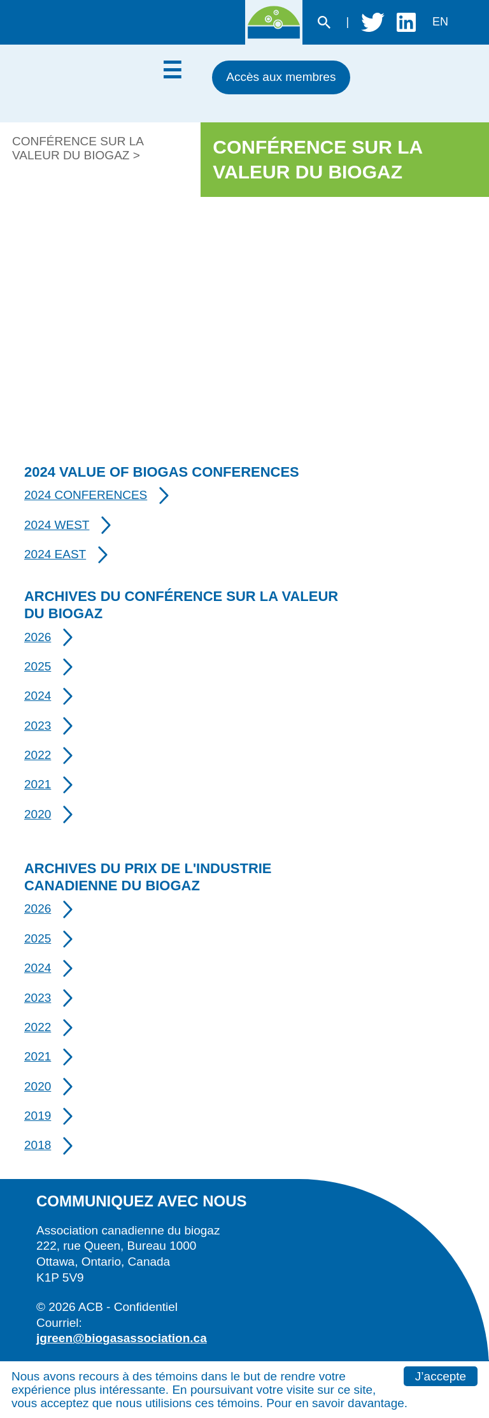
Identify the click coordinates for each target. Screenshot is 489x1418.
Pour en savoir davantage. (337, 1403)
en (440, 21)
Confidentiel (146, 1306)
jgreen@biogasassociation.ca (121, 1338)
